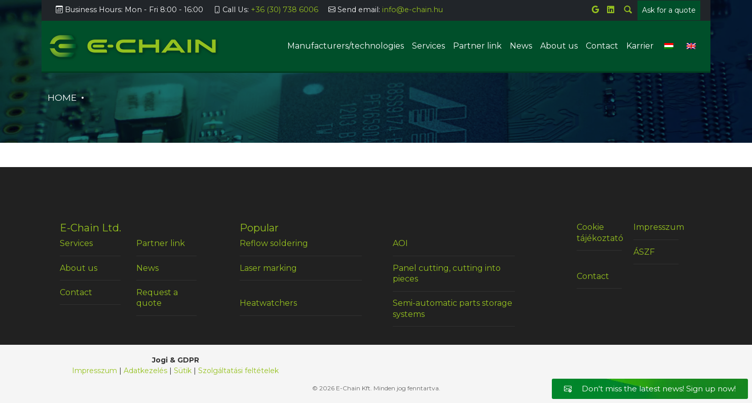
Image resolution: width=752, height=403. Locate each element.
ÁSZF (644, 252)
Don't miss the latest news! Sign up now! (650, 388)
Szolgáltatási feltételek (238, 370)
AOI (400, 243)
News (521, 46)
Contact (602, 46)
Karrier (640, 46)
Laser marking (268, 268)
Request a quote (157, 298)
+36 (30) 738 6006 (284, 9)
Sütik (183, 370)
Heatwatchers (268, 303)
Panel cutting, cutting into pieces (447, 273)
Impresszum (656, 227)
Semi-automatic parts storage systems (452, 308)
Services (428, 46)
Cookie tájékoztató (599, 232)
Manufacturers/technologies (345, 46)
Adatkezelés (145, 370)
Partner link (477, 46)
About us (559, 46)
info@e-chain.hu (412, 9)
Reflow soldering (274, 243)
